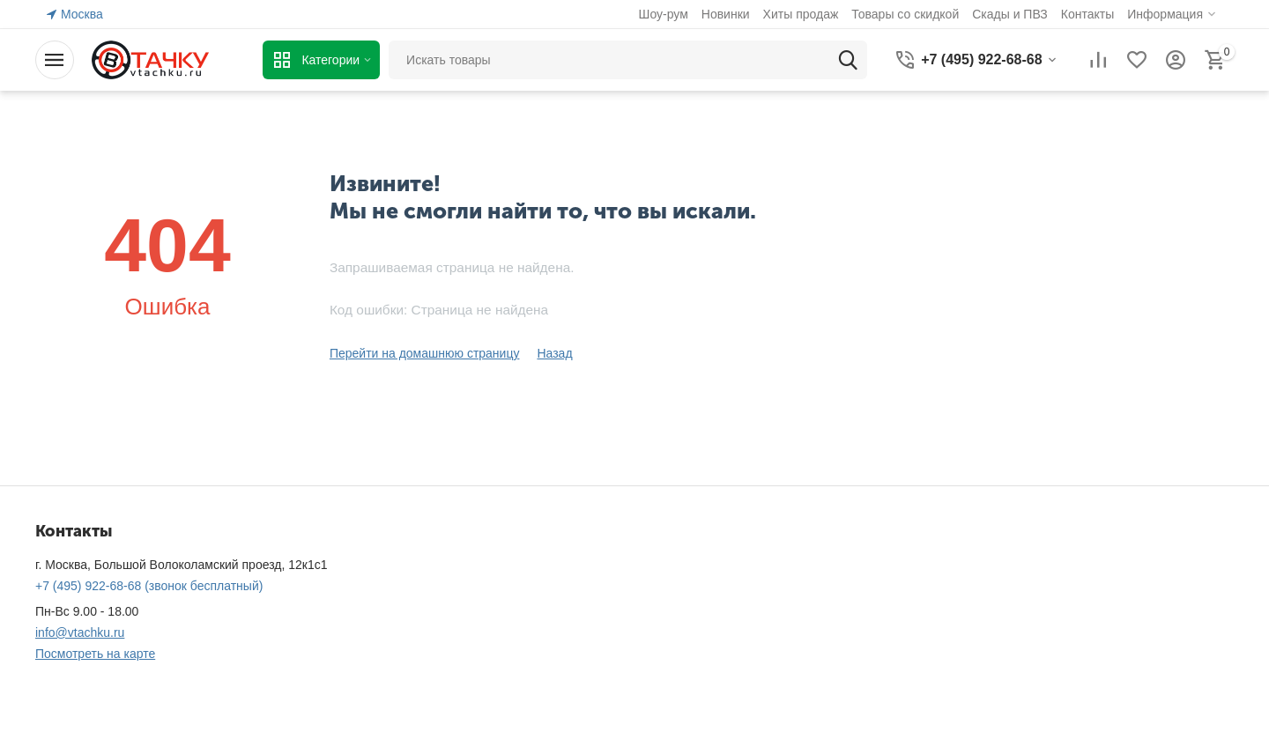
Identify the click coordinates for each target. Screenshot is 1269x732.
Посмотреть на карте (95, 654)
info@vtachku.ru (79, 632)
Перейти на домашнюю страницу (425, 353)
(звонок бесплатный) (149, 586)
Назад (554, 353)
